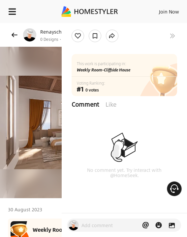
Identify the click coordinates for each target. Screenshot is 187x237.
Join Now (169, 11)
